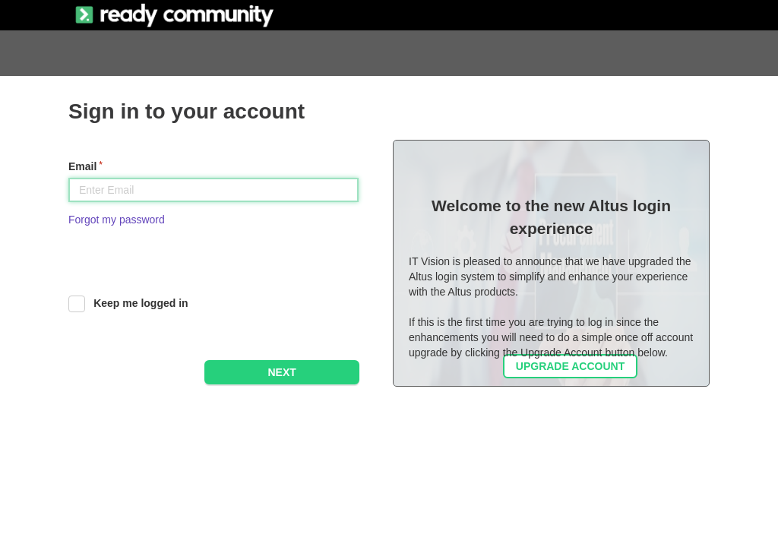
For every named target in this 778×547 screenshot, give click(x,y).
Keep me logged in (140, 303)
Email (82, 166)
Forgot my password (116, 219)
